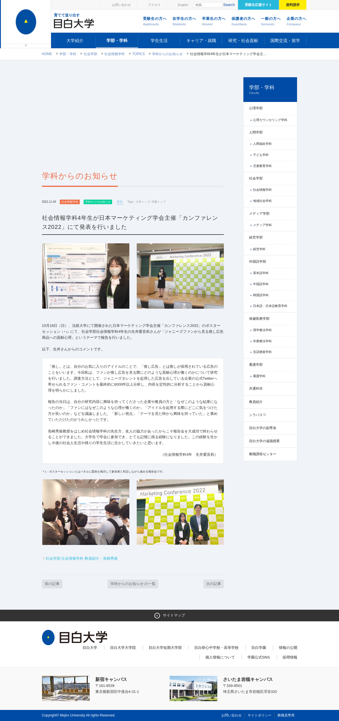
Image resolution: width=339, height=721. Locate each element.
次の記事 (213, 584)
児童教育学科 (262, 166)
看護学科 (259, 376)
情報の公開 (288, 647)
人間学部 (256, 132)
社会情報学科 (114, 54)
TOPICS (138, 54)
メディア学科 (262, 225)
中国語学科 (261, 284)
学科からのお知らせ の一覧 (133, 584)
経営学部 (256, 237)
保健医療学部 (259, 319)
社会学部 (90, 54)
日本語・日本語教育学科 (270, 306)
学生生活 (159, 40)
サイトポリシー (259, 715)
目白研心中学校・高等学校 (216, 647)
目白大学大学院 (123, 647)
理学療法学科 (262, 330)
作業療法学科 (262, 341)
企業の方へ (296, 21)
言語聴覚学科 (262, 352)
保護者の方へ (243, 21)
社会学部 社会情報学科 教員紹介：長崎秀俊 (82, 558)
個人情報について (220, 657)
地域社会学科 (262, 200)
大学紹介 (74, 40)
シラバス (256, 415)
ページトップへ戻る (285, 704)
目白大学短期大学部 (165, 647)
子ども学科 (261, 154)
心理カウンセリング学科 (270, 120)
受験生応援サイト (258, 5)
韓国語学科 (261, 295)
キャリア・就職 (201, 40)
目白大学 (90, 647)
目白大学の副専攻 (262, 428)
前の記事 (52, 584)
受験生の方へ (155, 21)
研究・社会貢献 (243, 40)
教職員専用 (285, 715)
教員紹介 (256, 402)
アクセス (154, 5)
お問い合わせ (121, 5)
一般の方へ (271, 21)
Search (229, 5)
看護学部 (256, 365)
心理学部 (256, 108)
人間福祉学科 (262, 143)
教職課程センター (262, 454)
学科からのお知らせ (167, 54)
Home (47, 54)
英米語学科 (261, 273)
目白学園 (258, 647)
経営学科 (259, 249)
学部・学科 (117, 40)
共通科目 (256, 388)
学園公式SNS (258, 657)
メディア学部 (259, 214)
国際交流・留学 (285, 40)
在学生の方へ (184, 21)
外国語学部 (257, 262)
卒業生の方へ (214, 21)
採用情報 (290, 657)
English (183, 5)
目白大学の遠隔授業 (264, 441)
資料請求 (293, 5)
